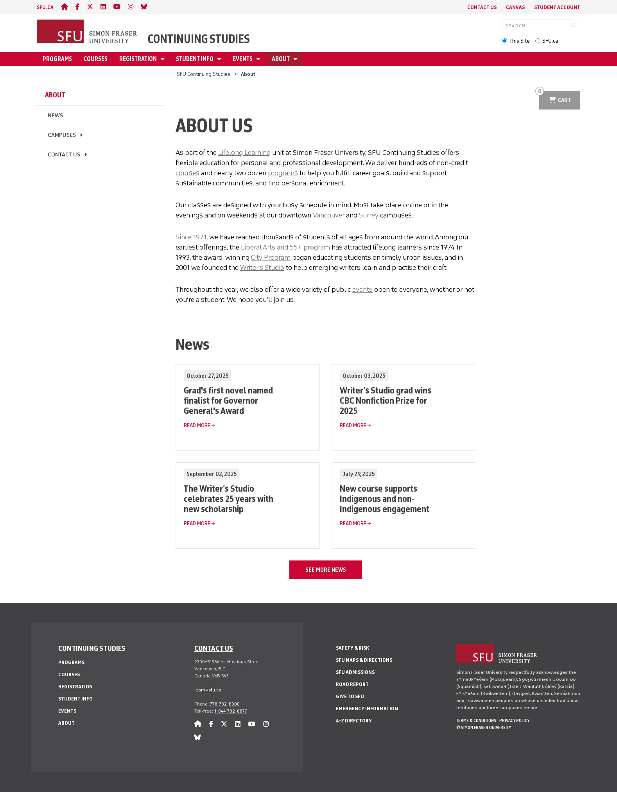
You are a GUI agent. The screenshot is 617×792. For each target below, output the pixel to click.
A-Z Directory (354, 720)
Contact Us (482, 7)
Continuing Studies (199, 39)
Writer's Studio (262, 267)
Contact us (213, 648)
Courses (96, 59)
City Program (271, 257)
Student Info (195, 59)
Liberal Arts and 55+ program (285, 247)
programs (283, 173)
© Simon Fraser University (483, 727)
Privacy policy (514, 720)
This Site (519, 41)
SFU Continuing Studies (203, 74)
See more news (325, 569)
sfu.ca (45, 7)
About (281, 59)
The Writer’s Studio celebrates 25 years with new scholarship (228, 498)
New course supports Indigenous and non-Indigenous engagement (384, 498)
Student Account (557, 7)
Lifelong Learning (244, 152)
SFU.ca (550, 41)
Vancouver (328, 215)
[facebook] (77, 7)
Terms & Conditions (476, 720)
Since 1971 (191, 237)
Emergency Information (367, 708)
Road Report (352, 684)
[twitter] (90, 7)
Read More (197, 425)
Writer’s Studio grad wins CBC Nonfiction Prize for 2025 (385, 400)
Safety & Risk (352, 648)
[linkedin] (103, 7)
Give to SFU (350, 696)
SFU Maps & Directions (364, 660)
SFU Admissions (355, 672)
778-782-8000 (225, 704)
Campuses (62, 135)
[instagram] (130, 7)
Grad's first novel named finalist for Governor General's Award (228, 400)
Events (243, 59)
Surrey (368, 215)
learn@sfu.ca (207, 690)
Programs (57, 59)
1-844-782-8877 (230, 711)
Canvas (515, 7)
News (55, 115)
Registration (138, 59)
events (362, 289)
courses (187, 173)
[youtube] (116, 7)
